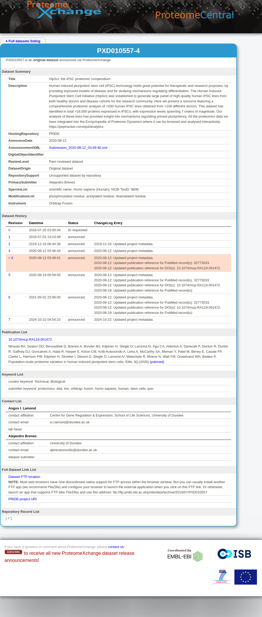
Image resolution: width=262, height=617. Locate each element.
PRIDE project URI (22, 499)
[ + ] (9, 518)
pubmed (157, 362)
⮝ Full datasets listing (23, 41)
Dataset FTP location (24, 477)
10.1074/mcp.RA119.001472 (30, 339)
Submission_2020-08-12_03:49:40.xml (78, 148)
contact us (116, 547)
